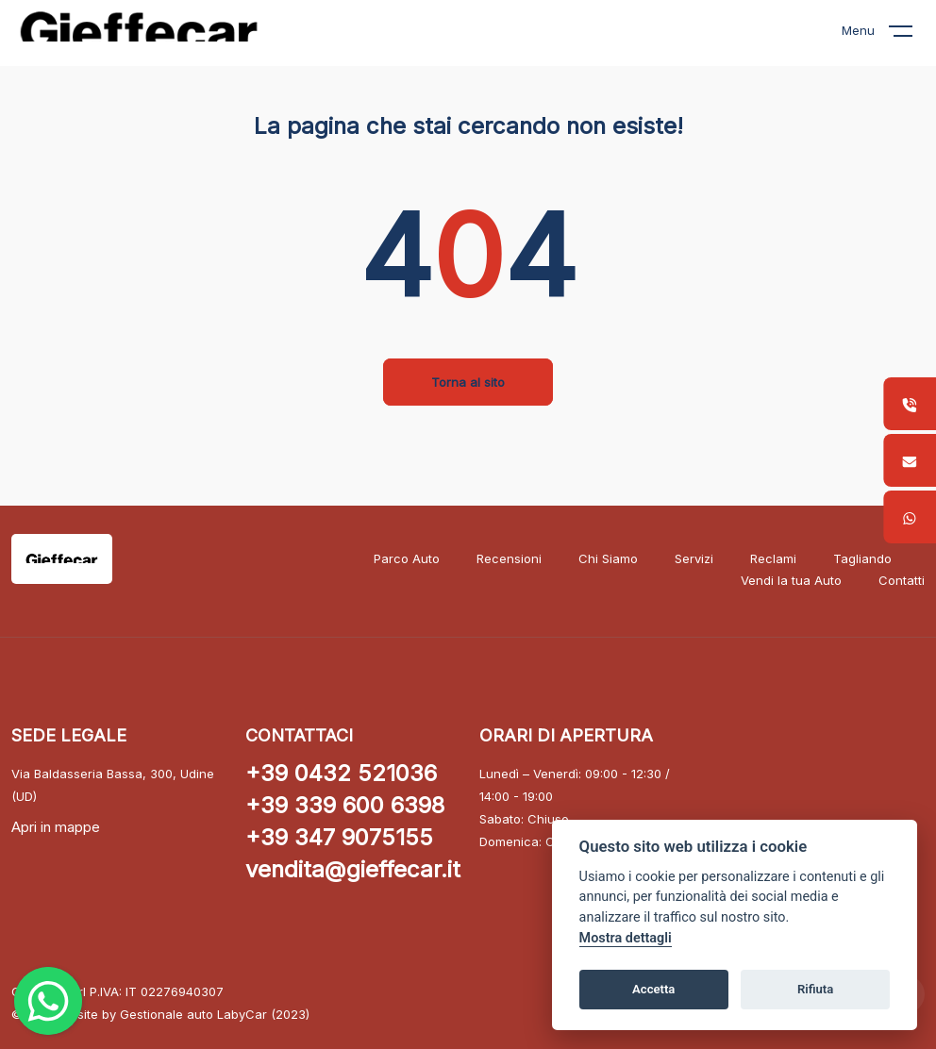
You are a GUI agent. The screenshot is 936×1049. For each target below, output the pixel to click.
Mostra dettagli (625, 938)
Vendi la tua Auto (791, 580)
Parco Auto (407, 558)
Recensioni (509, 558)
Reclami (773, 558)
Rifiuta (815, 989)
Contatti (901, 580)
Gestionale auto (166, 1014)
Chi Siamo (608, 558)
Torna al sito (468, 382)
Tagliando (862, 558)
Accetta (653, 989)
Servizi (694, 558)
